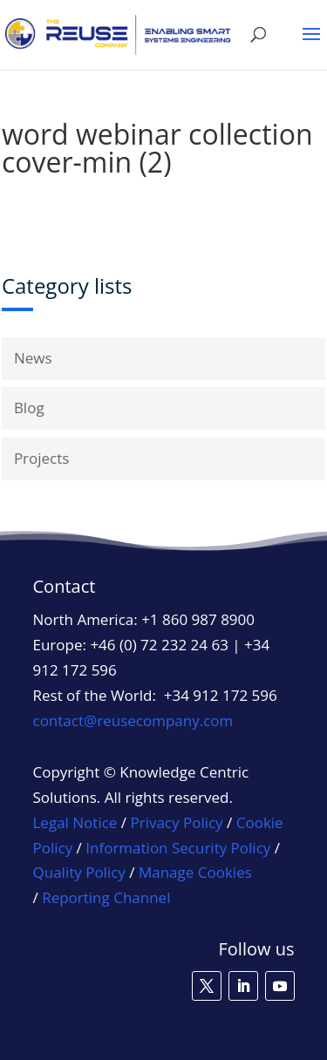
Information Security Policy (177, 848)
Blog (29, 408)
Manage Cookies (195, 873)
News (33, 358)
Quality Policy (79, 872)
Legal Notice (75, 822)
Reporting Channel (106, 897)
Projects (42, 458)
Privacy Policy (176, 822)
